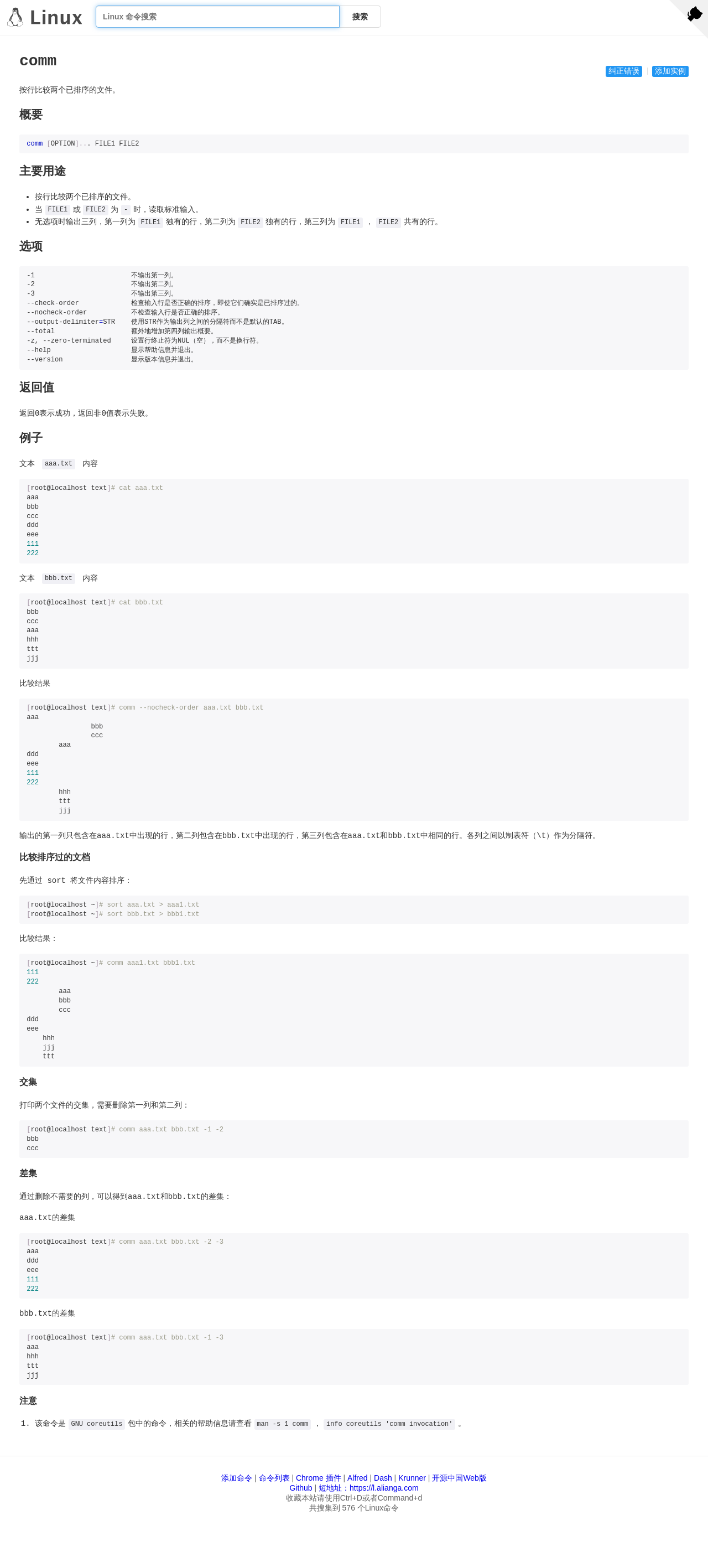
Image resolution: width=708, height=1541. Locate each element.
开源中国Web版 (459, 1477)
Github (300, 1487)
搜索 (360, 16)
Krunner (412, 1477)
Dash (383, 1477)
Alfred (357, 1477)
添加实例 (670, 71)
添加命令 (236, 1477)
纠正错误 (623, 71)
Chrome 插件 (318, 1477)
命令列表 (274, 1477)
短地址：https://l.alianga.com (369, 1487)
